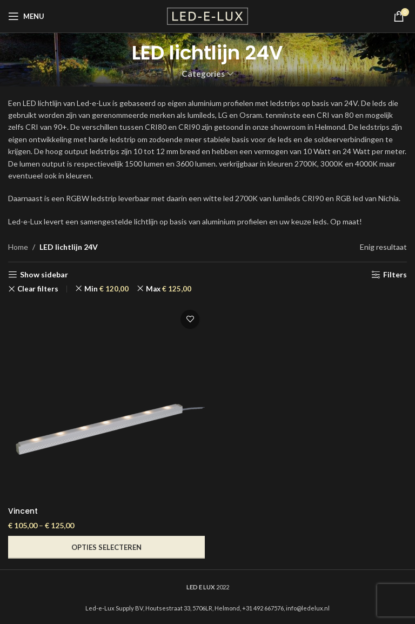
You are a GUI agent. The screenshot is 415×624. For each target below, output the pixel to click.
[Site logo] (207, 15)
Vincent (23, 511)
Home (18, 246)
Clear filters (37, 289)
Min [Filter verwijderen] (106, 289)
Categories (203, 74)
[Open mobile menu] (26, 16)
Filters (395, 274)
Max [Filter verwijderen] (168, 289)
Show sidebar (44, 274)
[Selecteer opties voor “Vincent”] (106, 547)
